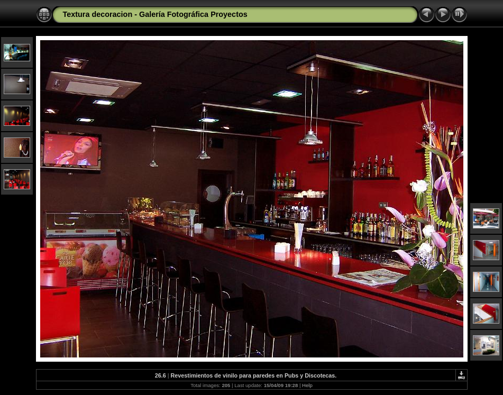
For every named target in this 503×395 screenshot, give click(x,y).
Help (307, 385)
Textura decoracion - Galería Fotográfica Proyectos (155, 14)
